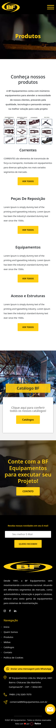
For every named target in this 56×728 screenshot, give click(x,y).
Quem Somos (11, 631)
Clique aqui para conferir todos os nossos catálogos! (28, 409)
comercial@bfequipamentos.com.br (28, 701)
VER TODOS (28, 181)
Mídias (7, 642)
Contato (8, 652)
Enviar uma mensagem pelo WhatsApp (29, 669)
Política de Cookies (13, 657)
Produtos (8, 637)
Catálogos (28, 419)
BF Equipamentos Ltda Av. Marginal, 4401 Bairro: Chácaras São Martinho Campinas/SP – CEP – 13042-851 (30, 683)
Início (6, 626)
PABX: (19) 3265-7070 (20, 694)
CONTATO (27, 491)
